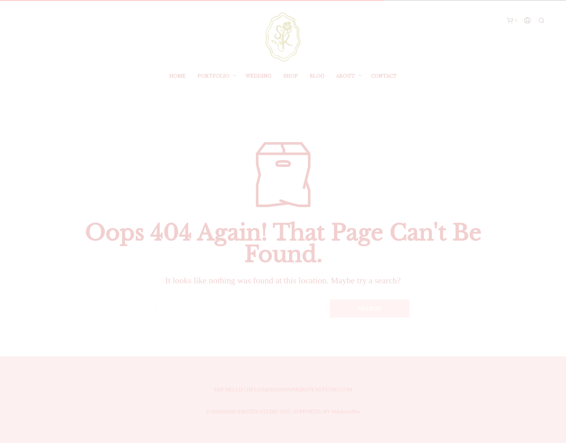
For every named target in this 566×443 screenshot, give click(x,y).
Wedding (258, 82)
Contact (384, 82)
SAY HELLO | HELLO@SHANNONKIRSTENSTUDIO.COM (283, 389)
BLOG (317, 82)
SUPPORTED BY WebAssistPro (326, 411)
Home (177, 82)
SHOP (290, 82)
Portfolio (213, 82)
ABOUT (345, 82)
